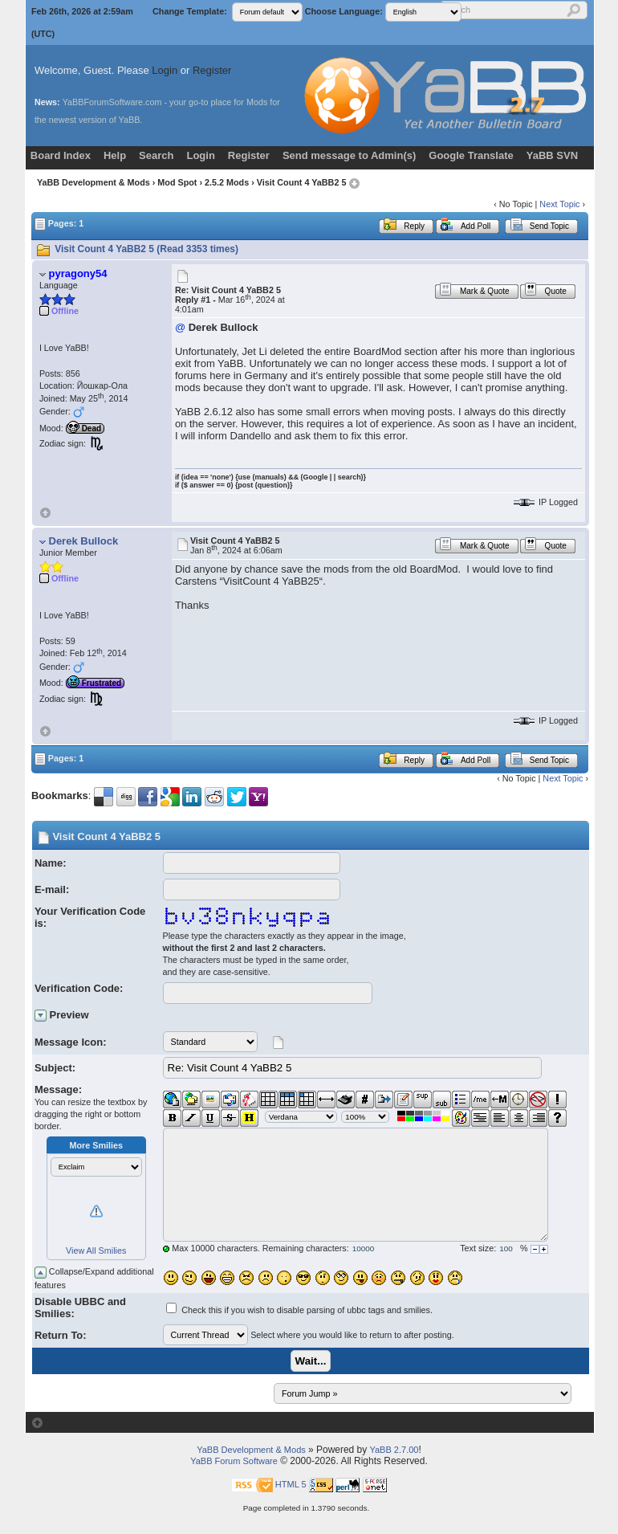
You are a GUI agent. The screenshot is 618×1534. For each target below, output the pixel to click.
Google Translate (471, 155)
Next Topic (559, 204)
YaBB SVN (552, 155)
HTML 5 (291, 1484)
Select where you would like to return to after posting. (352, 1335)
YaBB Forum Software (234, 1461)
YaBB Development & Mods (93, 182)
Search (156, 155)
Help (115, 155)
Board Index (60, 155)
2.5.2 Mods (227, 182)
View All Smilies (96, 1250)
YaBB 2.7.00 (393, 1449)
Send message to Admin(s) (349, 155)
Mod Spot (177, 182)
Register (212, 70)
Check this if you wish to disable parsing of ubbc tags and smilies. (307, 1310)
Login (164, 70)
